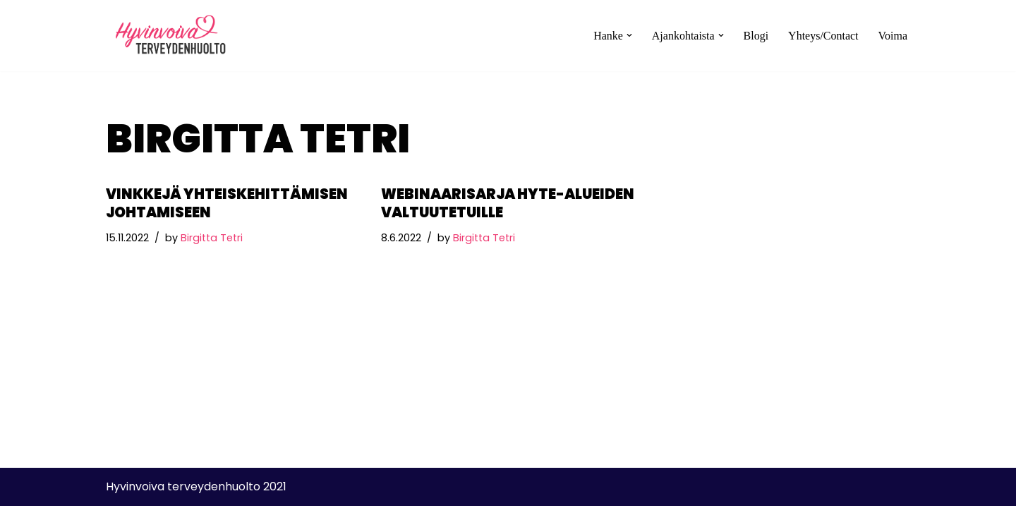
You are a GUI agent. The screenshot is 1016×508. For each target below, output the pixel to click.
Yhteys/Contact (823, 36)
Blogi (755, 36)
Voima (892, 36)
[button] (629, 35)
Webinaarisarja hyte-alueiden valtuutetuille (507, 203)
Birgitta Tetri (212, 238)
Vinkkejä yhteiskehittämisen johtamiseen (227, 203)
